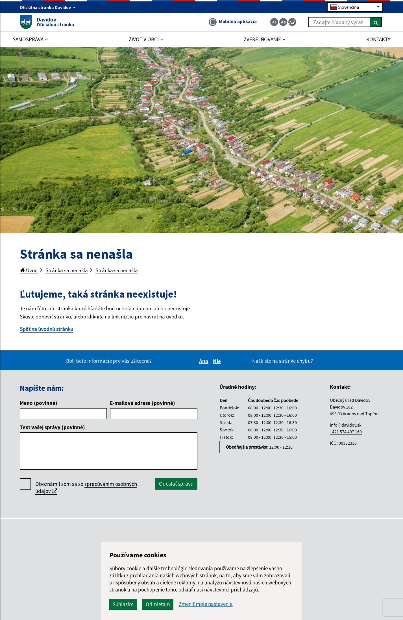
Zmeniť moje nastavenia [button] (206, 604)
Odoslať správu (176, 483)
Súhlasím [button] (123, 604)
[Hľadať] (376, 22)
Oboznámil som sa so (86, 488)
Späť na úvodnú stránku (46, 329)
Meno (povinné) (38, 402)
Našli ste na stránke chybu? (282, 360)
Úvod (29, 270)
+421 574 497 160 (346, 432)
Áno (204, 361)
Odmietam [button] (158, 604)
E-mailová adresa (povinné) (142, 402)
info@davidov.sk (345, 425)
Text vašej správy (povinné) (52, 427)
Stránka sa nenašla (66, 270)
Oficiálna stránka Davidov (48, 7)
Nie (218, 361)
